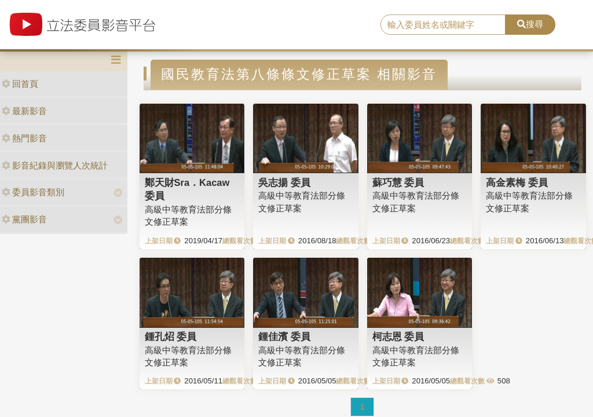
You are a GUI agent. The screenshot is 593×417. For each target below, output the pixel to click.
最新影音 (24, 111)
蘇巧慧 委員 (398, 182)
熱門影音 (24, 138)
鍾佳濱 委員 (284, 336)
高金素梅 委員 (517, 182)
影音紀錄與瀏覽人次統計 (55, 165)
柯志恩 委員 (398, 336)
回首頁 (20, 84)
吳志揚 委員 (284, 182)
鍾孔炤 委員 (171, 336)
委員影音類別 (33, 192)
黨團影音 (24, 219)
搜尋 (530, 24)
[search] (443, 24)
